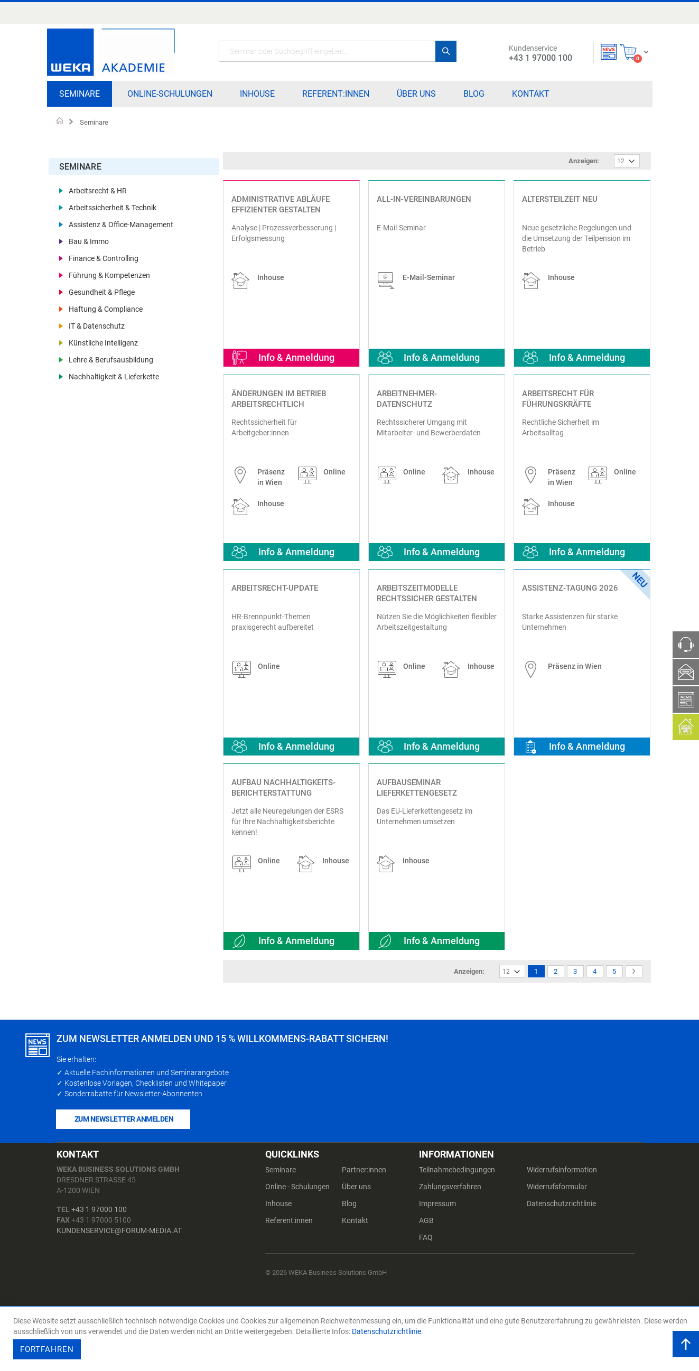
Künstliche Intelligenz (103, 337)
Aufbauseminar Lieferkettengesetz (417, 788)
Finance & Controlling (103, 252)
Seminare (280, 1169)
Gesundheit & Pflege (102, 286)
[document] (350, 1339)
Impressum (437, 1203)
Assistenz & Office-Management (121, 218)
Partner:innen (364, 1169)
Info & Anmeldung (296, 357)
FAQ (426, 1237)
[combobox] (337, 51)
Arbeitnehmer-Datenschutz (407, 399)
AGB (426, 1220)
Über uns (356, 1186)
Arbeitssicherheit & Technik (112, 202)
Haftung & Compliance (106, 303)
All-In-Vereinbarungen (424, 199)
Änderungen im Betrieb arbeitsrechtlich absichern (278, 404)
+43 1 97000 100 (99, 1209)
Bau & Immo (89, 235)
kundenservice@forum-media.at (119, 1230)
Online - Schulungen (297, 1186)
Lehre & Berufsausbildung (111, 354)
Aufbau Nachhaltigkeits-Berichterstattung (283, 788)
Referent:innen (289, 1220)
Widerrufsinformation (562, 1169)
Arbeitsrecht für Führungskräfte (558, 399)
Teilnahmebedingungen (457, 1169)
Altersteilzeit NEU (560, 199)
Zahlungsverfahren (450, 1186)
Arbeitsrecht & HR (98, 185)
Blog (349, 1203)
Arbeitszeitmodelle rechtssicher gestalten (427, 593)
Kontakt (355, 1220)
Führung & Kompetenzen (109, 269)
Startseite (60, 122)
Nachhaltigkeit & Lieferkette (114, 371)
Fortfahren (47, 1349)
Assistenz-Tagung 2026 (570, 588)
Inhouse (278, 1203)
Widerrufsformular (557, 1186)
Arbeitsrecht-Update (274, 588)
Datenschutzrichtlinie (561, 1203)
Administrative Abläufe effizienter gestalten (280, 204)
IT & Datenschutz (97, 320)
